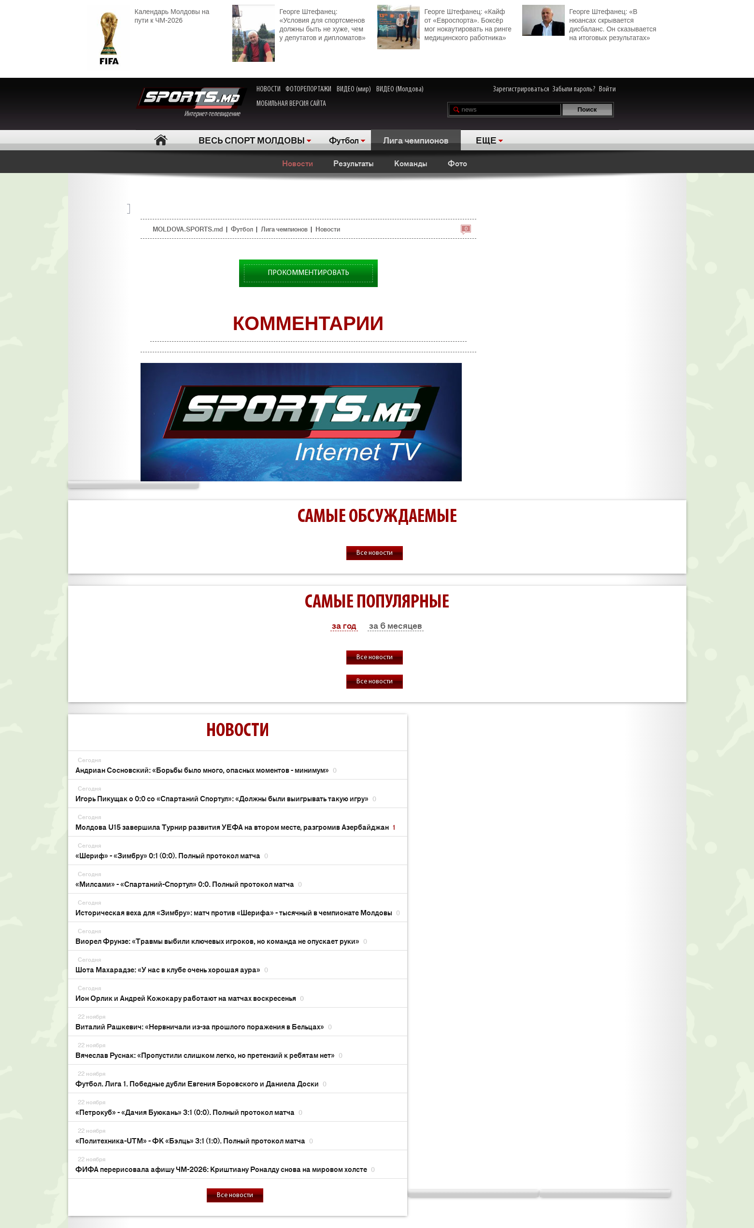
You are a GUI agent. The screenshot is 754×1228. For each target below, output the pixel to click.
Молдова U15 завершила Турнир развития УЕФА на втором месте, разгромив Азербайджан (235, 826)
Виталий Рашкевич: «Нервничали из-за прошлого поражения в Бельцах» (203, 1026)
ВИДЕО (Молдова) (400, 89)
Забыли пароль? (574, 89)
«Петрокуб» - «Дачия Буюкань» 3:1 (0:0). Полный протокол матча (188, 1111)
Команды (410, 163)
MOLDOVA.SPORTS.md (188, 229)
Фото (457, 163)
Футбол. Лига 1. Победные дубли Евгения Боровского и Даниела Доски (201, 1083)
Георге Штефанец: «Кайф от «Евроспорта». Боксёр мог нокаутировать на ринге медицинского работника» (444, 23)
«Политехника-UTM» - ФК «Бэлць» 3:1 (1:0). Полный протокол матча (194, 1140)
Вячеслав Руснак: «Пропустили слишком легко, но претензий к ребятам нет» (208, 1054)
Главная (161, 140)
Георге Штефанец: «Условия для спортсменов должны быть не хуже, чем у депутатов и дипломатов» (299, 23)
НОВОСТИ (268, 89)
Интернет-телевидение (191, 102)
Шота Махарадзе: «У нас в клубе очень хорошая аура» (171, 969)
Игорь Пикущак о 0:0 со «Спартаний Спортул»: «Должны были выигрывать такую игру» (225, 798)
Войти (607, 89)
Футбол (344, 139)
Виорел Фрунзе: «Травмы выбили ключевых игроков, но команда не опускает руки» (221, 940)
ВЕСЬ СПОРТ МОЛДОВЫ (252, 139)
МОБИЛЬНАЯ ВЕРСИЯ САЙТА (291, 104)
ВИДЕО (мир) (354, 89)
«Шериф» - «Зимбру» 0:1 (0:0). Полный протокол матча (171, 855)
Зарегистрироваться (521, 89)
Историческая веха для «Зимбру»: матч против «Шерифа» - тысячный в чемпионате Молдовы (237, 912)
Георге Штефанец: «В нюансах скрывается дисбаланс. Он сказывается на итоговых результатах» (589, 23)
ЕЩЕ (486, 139)
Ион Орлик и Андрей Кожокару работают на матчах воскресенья (189, 997)
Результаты (353, 163)
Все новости (374, 553)
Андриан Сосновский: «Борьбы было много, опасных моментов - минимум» (206, 769)
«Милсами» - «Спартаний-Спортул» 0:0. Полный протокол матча (188, 883)
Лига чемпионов (416, 139)
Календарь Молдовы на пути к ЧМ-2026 (148, 15)
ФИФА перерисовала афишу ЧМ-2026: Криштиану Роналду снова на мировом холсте (225, 1168)
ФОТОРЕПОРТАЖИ (308, 89)
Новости (297, 163)
